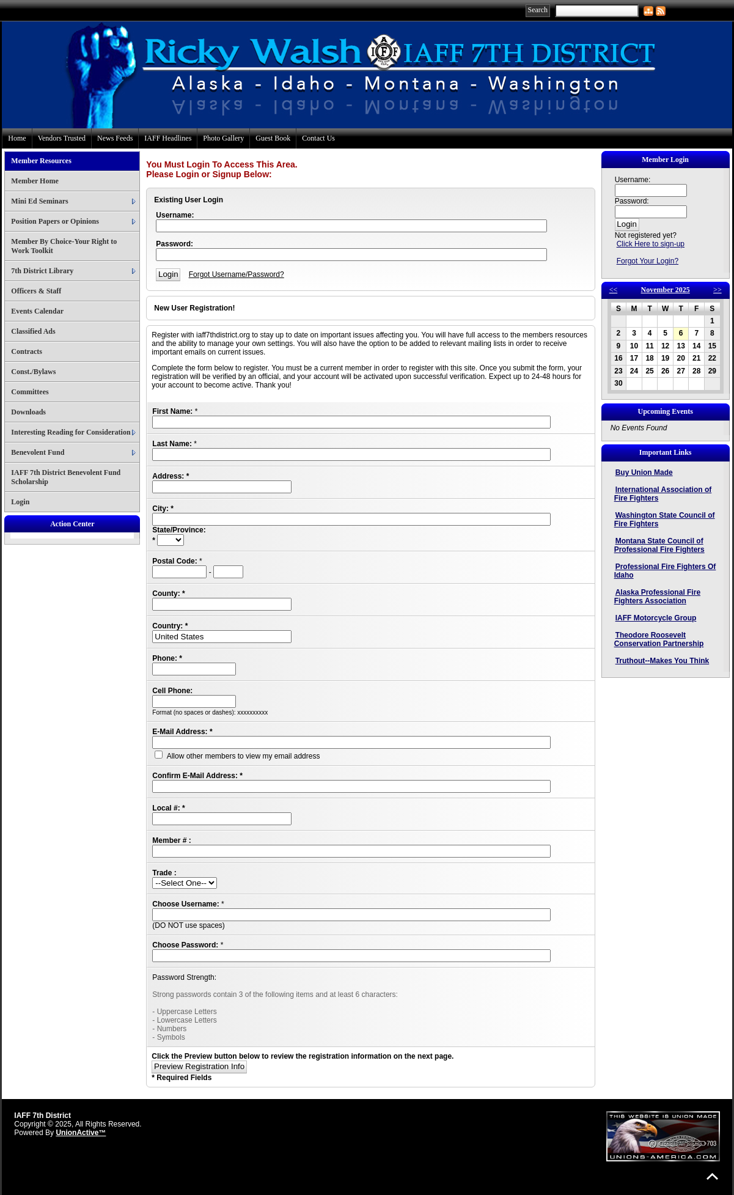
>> (717, 289)
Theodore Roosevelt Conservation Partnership (659, 639)
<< (613, 289)
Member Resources (41, 160)
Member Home (34, 181)
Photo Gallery (223, 138)
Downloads (28, 412)
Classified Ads (33, 331)
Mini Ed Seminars (39, 201)
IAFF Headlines (167, 138)
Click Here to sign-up (650, 244)
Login (20, 502)
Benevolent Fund (37, 452)
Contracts (26, 351)
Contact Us (318, 138)
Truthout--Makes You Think (662, 660)
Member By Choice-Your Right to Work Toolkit (64, 246)
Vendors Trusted (62, 138)
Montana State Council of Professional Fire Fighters (659, 545)
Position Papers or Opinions (54, 221)
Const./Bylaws (33, 371)
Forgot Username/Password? (236, 274)
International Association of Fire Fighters (663, 493)
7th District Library (42, 271)
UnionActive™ (81, 1132)
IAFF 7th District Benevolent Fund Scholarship (65, 477)
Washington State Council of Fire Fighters (664, 519)
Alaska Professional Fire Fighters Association (657, 596)
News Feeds (115, 138)
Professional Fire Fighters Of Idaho (665, 570)
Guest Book (272, 138)
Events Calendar (37, 311)
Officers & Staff (36, 291)
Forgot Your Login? (647, 261)
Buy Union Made (644, 472)
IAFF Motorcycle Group (656, 618)
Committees (29, 392)
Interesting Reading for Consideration (70, 432)
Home (17, 138)
